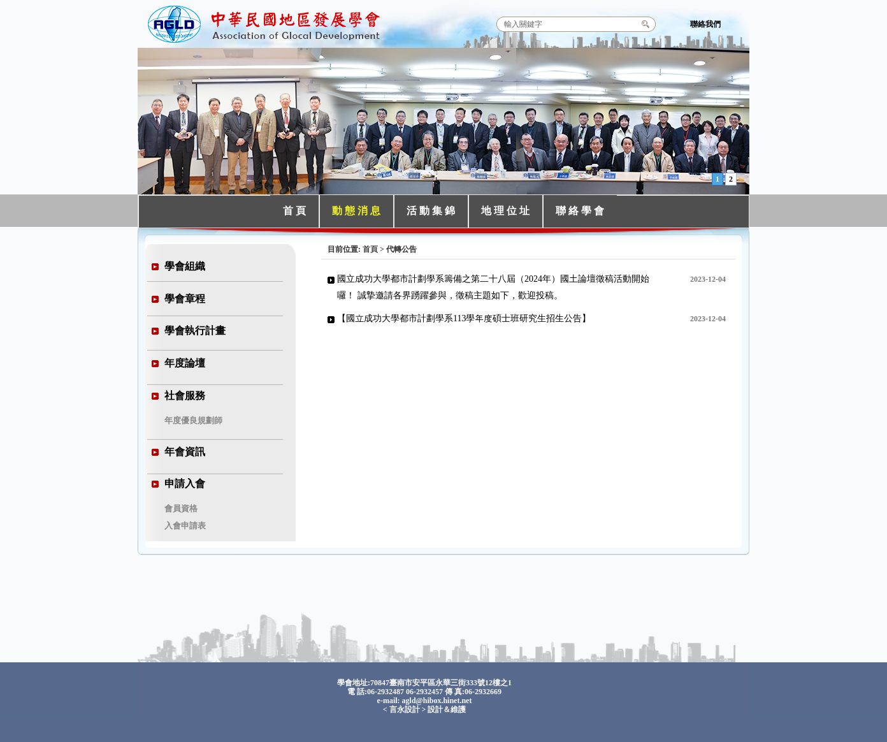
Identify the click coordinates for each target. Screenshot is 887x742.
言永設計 (404, 709)
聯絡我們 (705, 24)
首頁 (370, 249)
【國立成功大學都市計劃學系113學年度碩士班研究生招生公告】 (464, 318)
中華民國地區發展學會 (266, 22)
